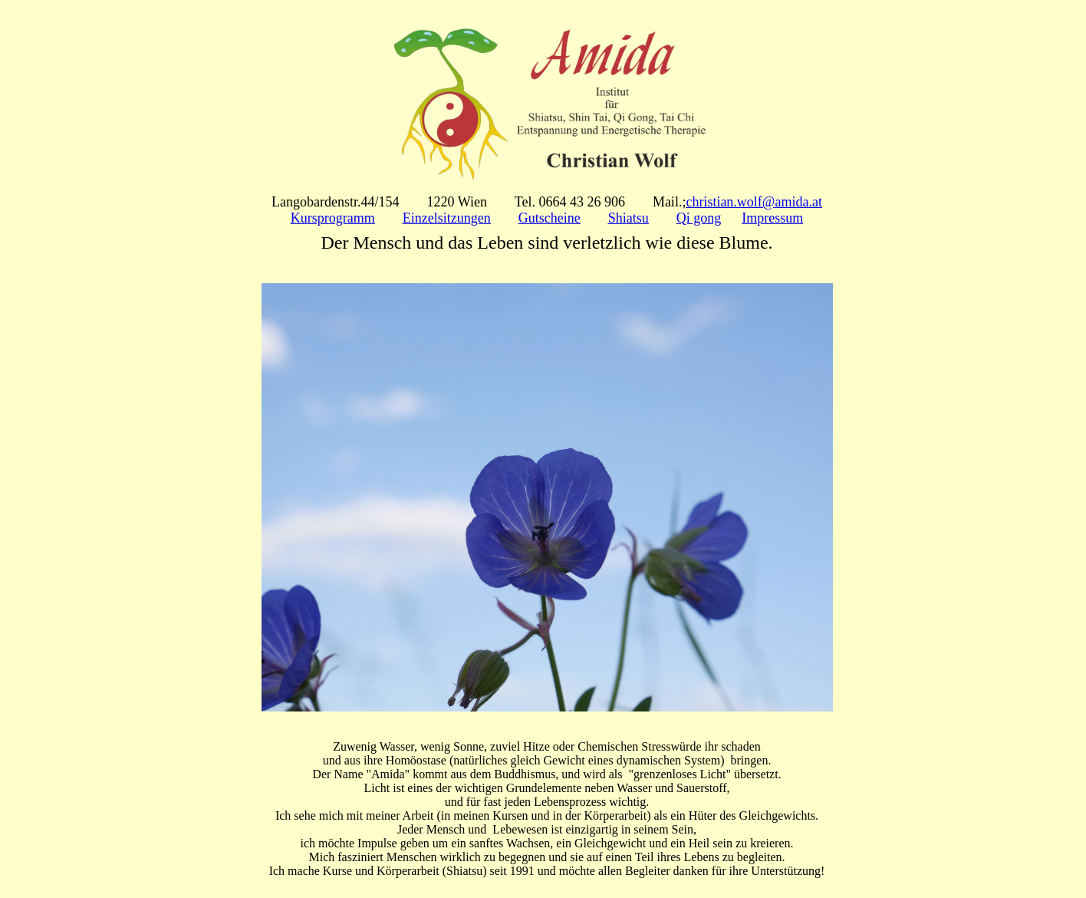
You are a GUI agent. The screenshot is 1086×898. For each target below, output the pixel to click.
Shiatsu (628, 218)
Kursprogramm (333, 218)
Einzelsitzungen (447, 218)
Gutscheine (549, 218)
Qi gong (699, 218)
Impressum (772, 218)
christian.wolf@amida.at (754, 202)
